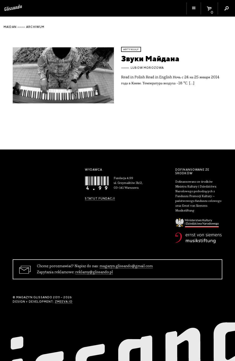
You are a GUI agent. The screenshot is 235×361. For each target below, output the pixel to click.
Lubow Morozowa (147, 67)
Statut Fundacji (100, 198)
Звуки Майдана (150, 58)
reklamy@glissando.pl (94, 272)
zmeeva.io (63, 301)
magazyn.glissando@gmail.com (126, 266)
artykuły (131, 49)
